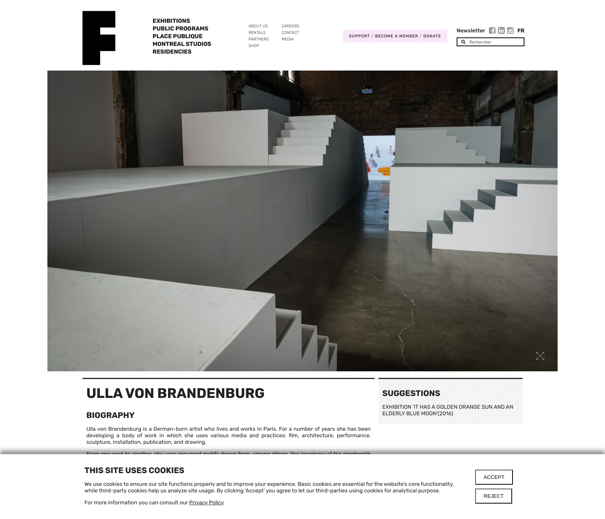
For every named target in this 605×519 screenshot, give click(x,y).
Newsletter (471, 30)
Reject (494, 496)
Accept (494, 477)
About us (258, 26)
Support (359, 36)
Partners (259, 39)
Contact (290, 32)
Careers (290, 26)
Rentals (257, 32)
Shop (254, 45)
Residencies (172, 51)
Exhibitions (171, 20)
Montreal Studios (182, 43)
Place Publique (177, 36)
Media (288, 39)
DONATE (432, 36)
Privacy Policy (206, 502)
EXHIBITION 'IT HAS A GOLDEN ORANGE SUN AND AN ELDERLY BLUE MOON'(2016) (447, 410)
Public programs (180, 28)
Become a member (396, 36)
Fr (521, 30)
